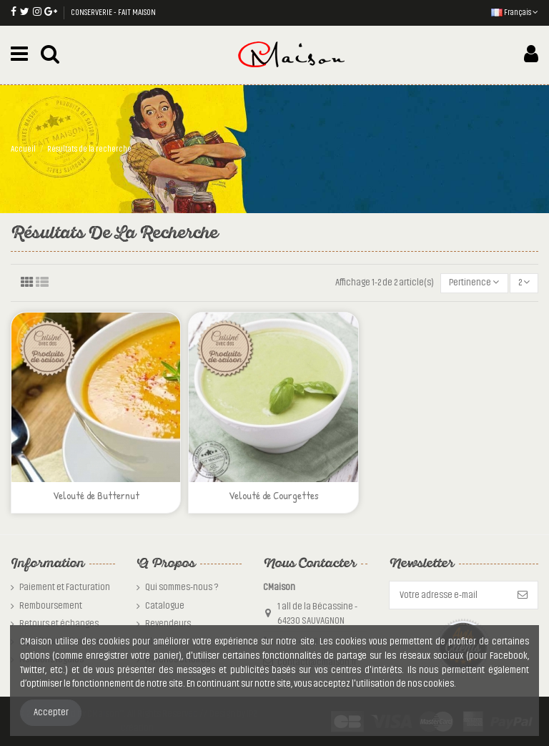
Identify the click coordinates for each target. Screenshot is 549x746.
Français (514, 12)
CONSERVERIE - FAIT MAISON (113, 12)
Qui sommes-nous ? (182, 587)
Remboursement (50, 606)
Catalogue (164, 606)
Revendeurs (168, 624)
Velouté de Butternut (96, 495)
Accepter (51, 712)
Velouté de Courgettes (273, 495)
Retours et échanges (59, 624)
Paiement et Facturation (64, 587)
